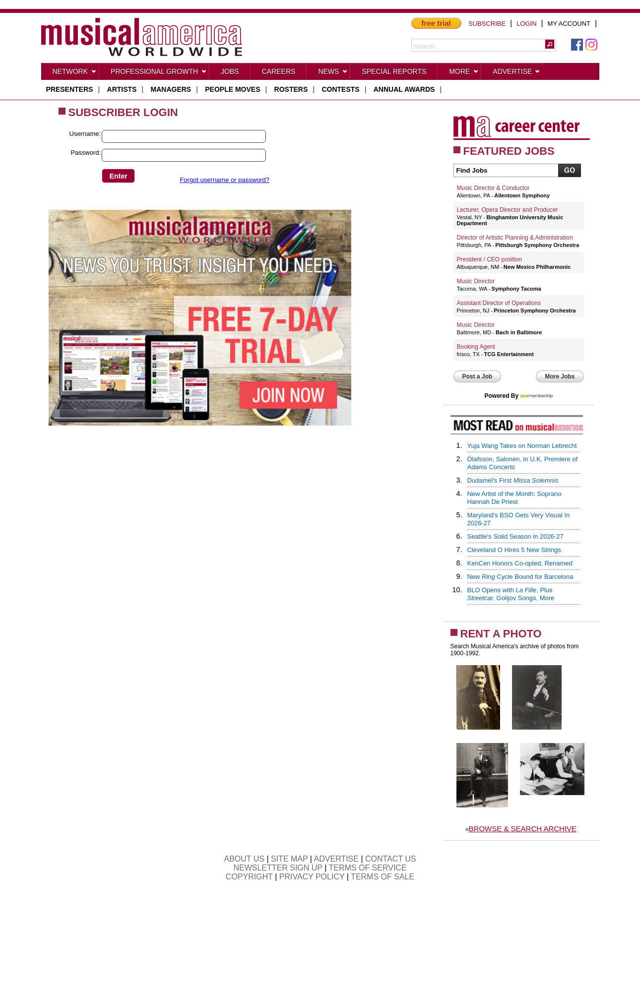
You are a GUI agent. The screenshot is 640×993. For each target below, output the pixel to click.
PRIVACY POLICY (312, 876)
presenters (69, 89)
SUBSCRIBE (487, 23)
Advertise (516, 73)
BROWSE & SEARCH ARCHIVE (523, 828)
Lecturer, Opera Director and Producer (507, 209)
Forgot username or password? (224, 180)
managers (171, 89)
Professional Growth (159, 73)
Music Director (476, 281)
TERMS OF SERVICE (368, 868)
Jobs (230, 71)
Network (75, 73)
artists (122, 89)
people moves (232, 89)
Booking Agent (476, 346)
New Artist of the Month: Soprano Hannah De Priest (514, 497)
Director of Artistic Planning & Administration (515, 237)
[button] (550, 44)
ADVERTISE (336, 859)
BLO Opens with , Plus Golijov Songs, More (511, 594)
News (333, 73)
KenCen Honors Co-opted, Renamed (520, 563)
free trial (436, 23)
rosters (291, 89)
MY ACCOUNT (569, 23)
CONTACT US (390, 859)
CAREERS (279, 71)
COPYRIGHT (249, 876)
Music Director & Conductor (493, 188)
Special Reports (394, 71)
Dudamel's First (513, 480)
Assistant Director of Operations (499, 303)
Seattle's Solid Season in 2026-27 (515, 536)
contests (340, 89)
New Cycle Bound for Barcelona (520, 576)
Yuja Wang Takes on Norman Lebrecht (522, 445)
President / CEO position (489, 259)
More (464, 73)
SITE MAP (289, 859)
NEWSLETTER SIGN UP (277, 868)
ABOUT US (244, 859)
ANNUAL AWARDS (404, 89)
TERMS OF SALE (382, 876)
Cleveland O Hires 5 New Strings (514, 550)
